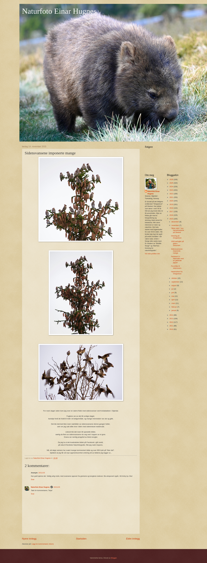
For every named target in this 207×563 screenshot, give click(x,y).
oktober (174, 278)
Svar (32, 479)
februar (174, 307)
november (175, 225)
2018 (171, 208)
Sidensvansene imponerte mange (176, 251)
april (173, 300)
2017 (171, 211)
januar (173, 310)
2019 (171, 204)
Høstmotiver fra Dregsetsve (176, 273)
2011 (171, 326)
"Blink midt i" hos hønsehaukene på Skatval (177, 230)
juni (173, 293)
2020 (171, 201)
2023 (171, 190)
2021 (171, 197)
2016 (171, 215)
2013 (171, 318)
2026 (171, 179)
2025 (171, 183)
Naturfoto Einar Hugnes (59, 11)
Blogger (114, 558)
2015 (171, 219)
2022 (171, 194)
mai (173, 296)
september (175, 282)
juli (172, 289)
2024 (171, 187)
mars (173, 303)
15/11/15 (41, 473)
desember (175, 222)
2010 (171, 329)
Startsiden (81, 538)
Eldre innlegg (133, 538)
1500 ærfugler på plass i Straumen (177, 243)
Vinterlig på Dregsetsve (176, 237)
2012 (171, 322)
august (174, 285)
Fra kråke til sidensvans (176, 267)
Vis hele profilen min (152, 254)
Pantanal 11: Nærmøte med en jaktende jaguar (177, 259)
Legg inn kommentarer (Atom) (43, 544)
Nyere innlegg (29, 538)
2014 (171, 315)
